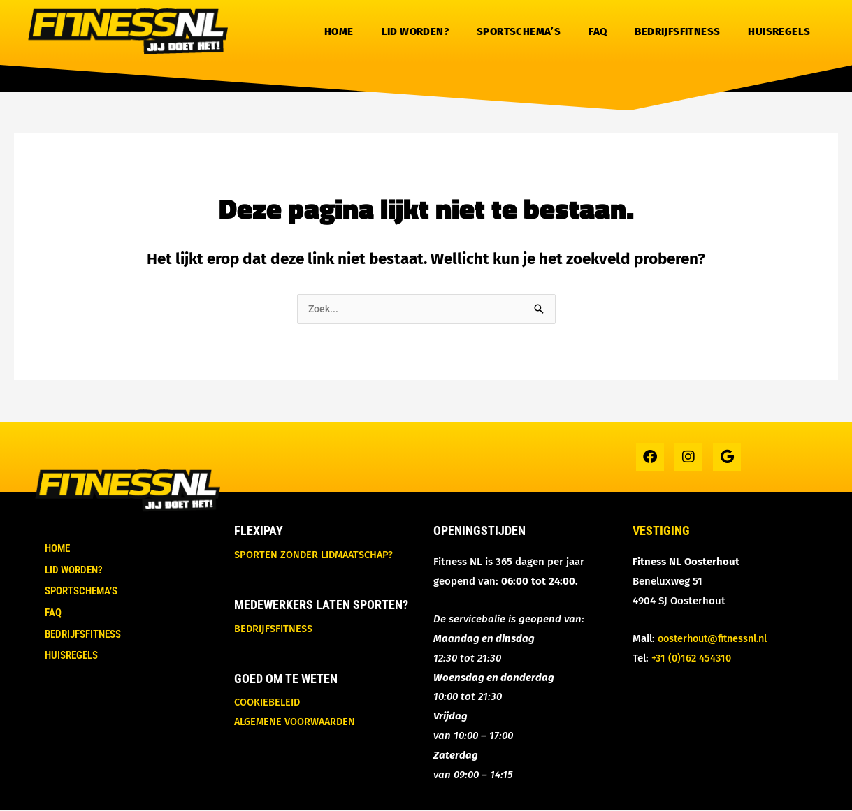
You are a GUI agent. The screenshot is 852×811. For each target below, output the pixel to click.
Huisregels (779, 31)
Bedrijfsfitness (677, 31)
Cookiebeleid (268, 702)
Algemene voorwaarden (297, 722)
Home (339, 31)
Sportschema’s (519, 31)
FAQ (598, 31)
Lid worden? (415, 31)
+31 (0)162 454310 (693, 658)
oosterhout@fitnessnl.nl (717, 639)
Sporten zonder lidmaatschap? (316, 555)
